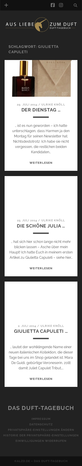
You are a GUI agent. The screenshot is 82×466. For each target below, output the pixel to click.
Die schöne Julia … (41, 226)
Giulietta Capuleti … (41, 331)
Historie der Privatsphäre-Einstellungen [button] (41, 435)
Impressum (40, 418)
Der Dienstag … (41, 110)
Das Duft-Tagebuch (41, 408)
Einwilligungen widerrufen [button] (41, 440)
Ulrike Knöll (53, 104)
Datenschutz (41, 424)
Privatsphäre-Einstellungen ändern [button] (41, 429)
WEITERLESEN (41, 162)
